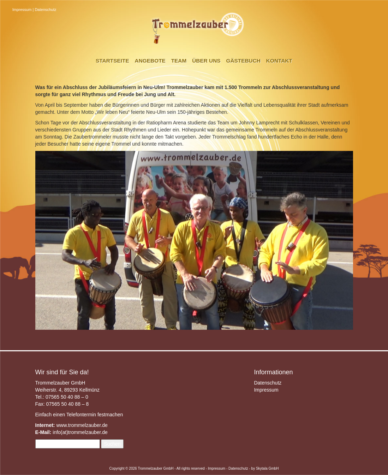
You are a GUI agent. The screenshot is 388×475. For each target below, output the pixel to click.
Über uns (206, 61)
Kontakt (279, 61)
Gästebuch (243, 61)
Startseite (112, 61)
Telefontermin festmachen (94, 414)
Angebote (150, 61)
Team (179, 61)
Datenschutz (45, 9)
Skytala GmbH (267, 468)
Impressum (21, 9)
